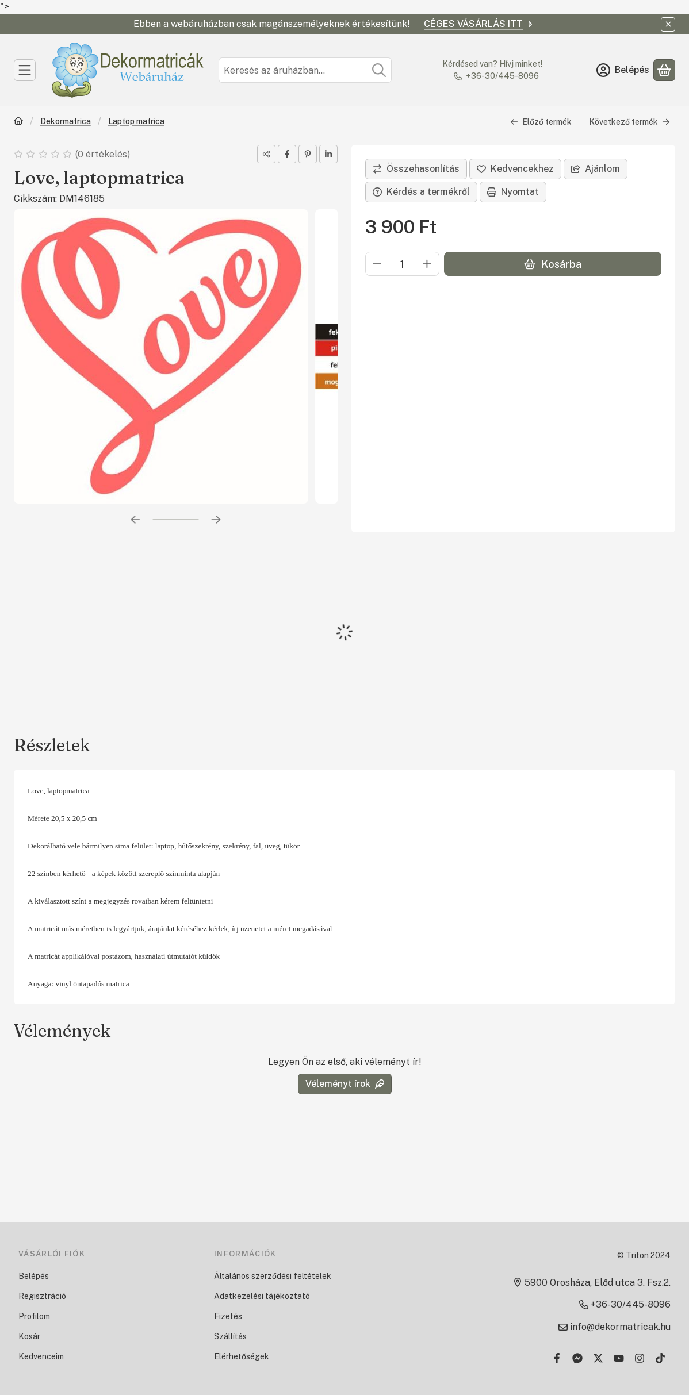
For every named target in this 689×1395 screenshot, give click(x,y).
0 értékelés (103, 154)
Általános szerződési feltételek (272, 1276)
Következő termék (629, 121)
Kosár (29, 1336)
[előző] (135, 519)
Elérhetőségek (241, 1356)
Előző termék (541, 121)
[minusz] (377, 263)
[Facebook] (556, 1358)
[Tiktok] (660, 1358)
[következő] (216, 519)
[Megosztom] (266, 154)
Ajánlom (595, 168)
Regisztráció (42, 1296)
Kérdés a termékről (421, 191)
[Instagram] (639, 1358)
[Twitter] (598, 1358)
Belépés (33, 1276)
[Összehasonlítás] (416, 169)
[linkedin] (328, 154)
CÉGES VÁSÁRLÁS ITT (479, 23)
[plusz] (427, 263)
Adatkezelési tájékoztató (262, 1296)
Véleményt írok (344, 1083)
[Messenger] (577, 1358)
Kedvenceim (41, 1356)
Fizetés (228, 1316)
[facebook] (287, 154)
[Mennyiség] (402, 263)
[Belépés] (622, 70)
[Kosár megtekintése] (664, 70)
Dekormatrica (65, 121)
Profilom (34, 1316)
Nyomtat (513, 191)
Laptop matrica (136, 121)
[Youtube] (618, 1358)
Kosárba (552, 264)
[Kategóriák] (25, 70)
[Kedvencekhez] (515, 169)
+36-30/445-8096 (502, 75)
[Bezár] (668, 24)
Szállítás (230, 1336)
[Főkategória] (18, 122)
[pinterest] (307, 154)
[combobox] (305, 70)
